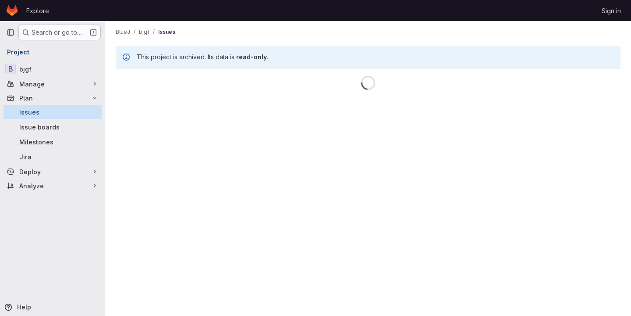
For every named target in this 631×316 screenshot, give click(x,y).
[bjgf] (53, 69)
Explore (37, 10)
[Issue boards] (53, 127)
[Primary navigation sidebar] (11, 32)
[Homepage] (12, 11)
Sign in (611, 10)
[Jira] (53, 157)
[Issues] (53, 112)
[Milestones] (53, 142)
